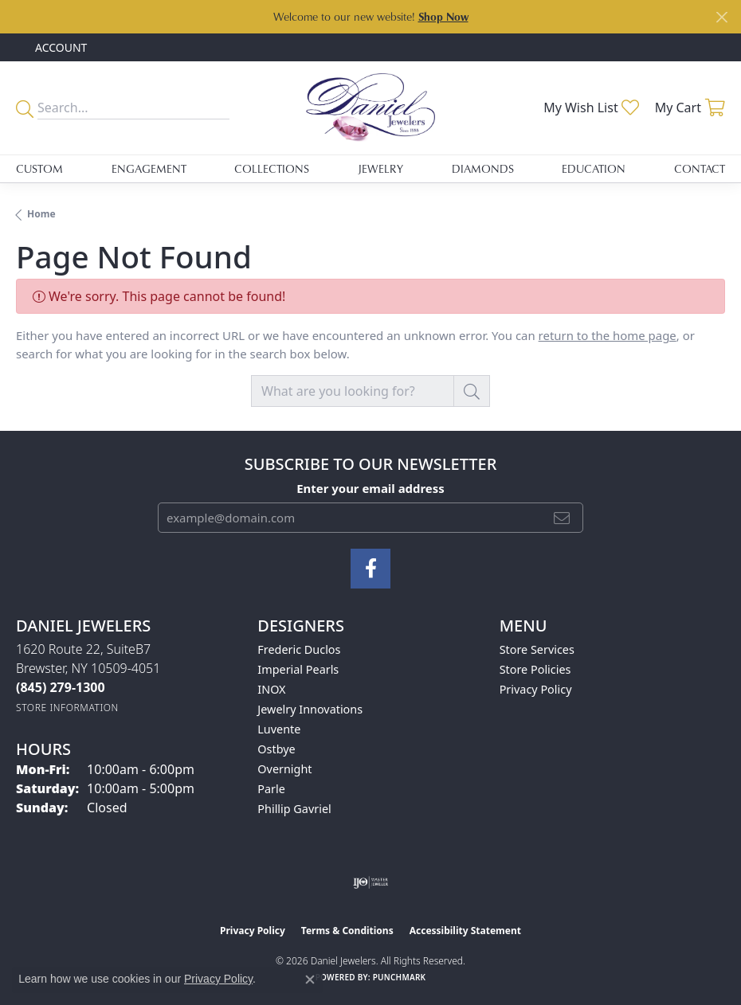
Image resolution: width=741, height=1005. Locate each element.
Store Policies (535, 669)
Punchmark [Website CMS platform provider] (399, 977)
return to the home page (607, 335)
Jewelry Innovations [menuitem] (310, 709)
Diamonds (483, 168)
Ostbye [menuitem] (276, 749)
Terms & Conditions (347, 930)
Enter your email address (370, 488)
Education (593, 168)
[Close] (721, 17)
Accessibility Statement (465, 930)
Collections (271, 168)
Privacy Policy (536, 689)
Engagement (149, 168)
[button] (59, 47)
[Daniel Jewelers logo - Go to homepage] (370, 107)
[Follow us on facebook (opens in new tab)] (370, 569)
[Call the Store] (60, 687)
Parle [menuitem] (271, 788)
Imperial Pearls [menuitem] (298, 669)
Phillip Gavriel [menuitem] (294, 808)
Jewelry (380, 168)
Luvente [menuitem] (278, 729)
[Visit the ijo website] (371, 882)
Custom (39, 168)
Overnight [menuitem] (284, 768)
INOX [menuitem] (271, 689)
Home (41, 214)
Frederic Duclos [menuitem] (298, 649)
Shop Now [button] (443, 16)
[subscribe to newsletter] (561, 517)
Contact (699, 168)
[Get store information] (67, 707)
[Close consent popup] (310, 979)
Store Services (537, 649)
